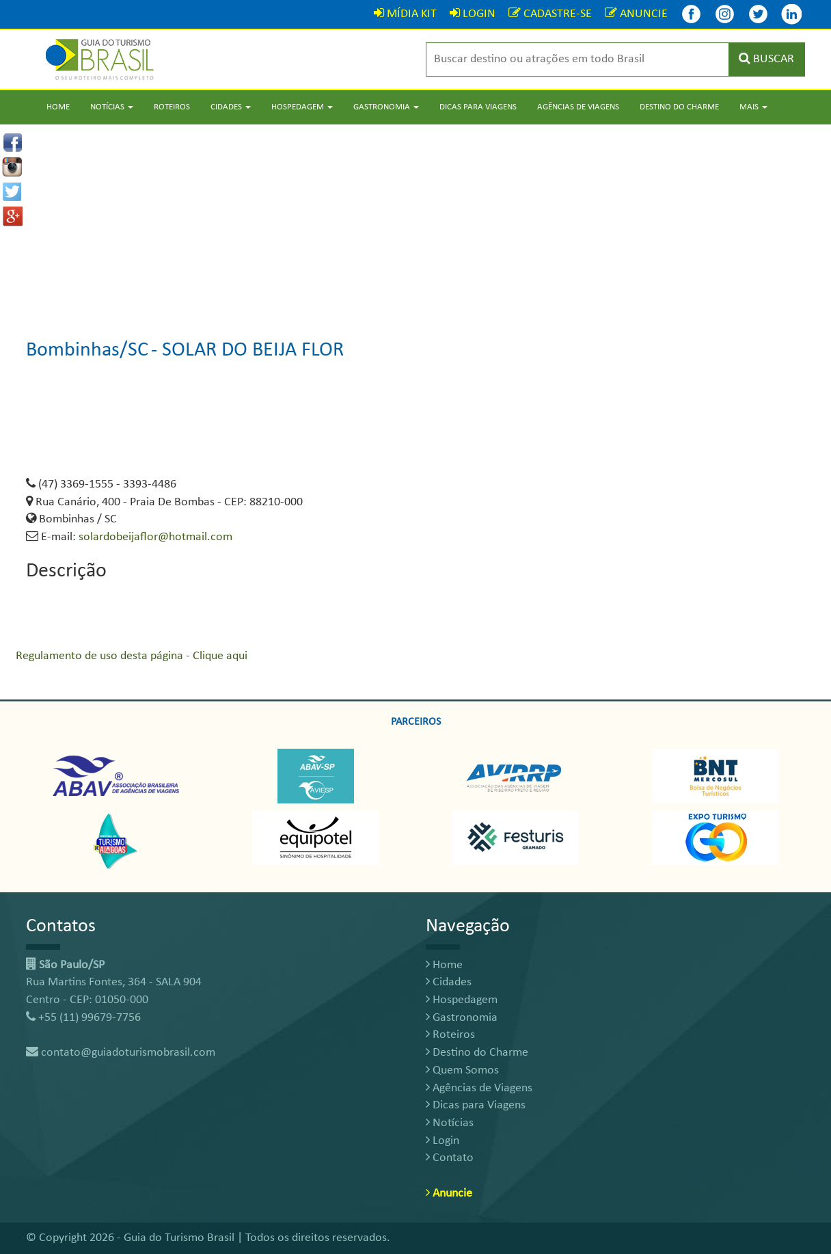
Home (58, 107)
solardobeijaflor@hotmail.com (155, 537)
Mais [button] (753, 107)
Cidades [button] (230, 107)
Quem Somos (462, 1070)
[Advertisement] (415, 220)
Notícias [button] (111, 107)
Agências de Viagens (578, 107)
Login (442, 1140)
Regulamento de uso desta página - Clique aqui (131, 656)
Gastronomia (462, 1017)
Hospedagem (462, 999)
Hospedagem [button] (302, 107)
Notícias (450, 1123)
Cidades (449, 982)
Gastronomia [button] (386, 107)
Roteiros (172, 107)
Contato (450, 1157)
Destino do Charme (679, 107)
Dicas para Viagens (478, 107)
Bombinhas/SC (87, 350)
